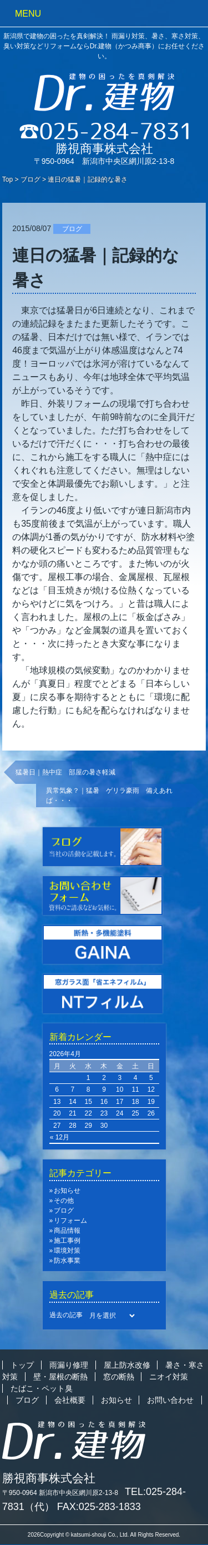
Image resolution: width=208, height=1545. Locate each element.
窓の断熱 (118, 1376)
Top (7, 179)
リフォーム (70, 1220)
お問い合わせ (170, 1400)
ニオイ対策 (168, 1376)
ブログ (30, 179)
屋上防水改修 (127, 1365)
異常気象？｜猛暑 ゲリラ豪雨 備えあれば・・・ (109, 795)
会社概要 (69, 1400)
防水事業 (67, 1260)
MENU (28, 13)
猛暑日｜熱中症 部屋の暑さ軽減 (69, 772)
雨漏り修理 (68, 1365)
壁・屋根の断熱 (60, 1376)
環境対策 (67, 1250)
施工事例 (67, 1240)
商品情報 (67, 1230)
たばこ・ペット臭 (42, 1388)
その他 (64, 1200)
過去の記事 (66, 1315)
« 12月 (59, 1137)
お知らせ (67, 1190)
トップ (22, 1365)
